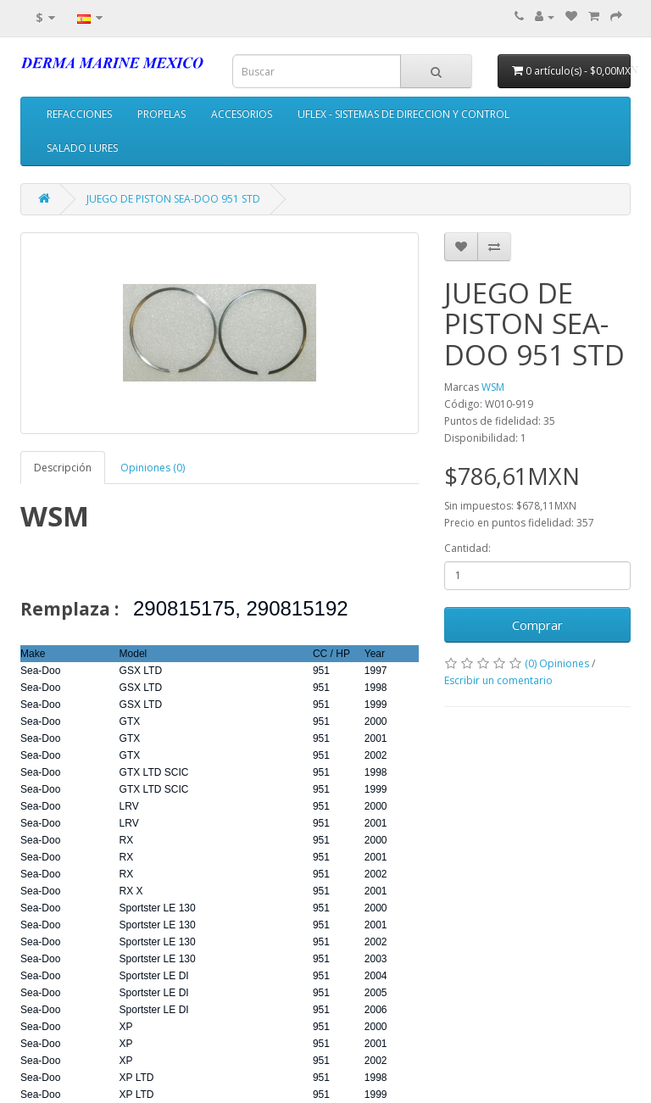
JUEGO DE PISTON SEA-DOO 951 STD (173, 199)
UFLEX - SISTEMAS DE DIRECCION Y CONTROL (403, 114)
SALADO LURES (82, 148)
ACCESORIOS (241, 114)
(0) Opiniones (557, 663)
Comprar (537, 624)
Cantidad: (467, 548)
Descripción (63, 467)
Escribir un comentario (498, 680)
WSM (492, 387)
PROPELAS (161, 114)
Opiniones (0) (152, 467)
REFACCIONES (79, 114)
